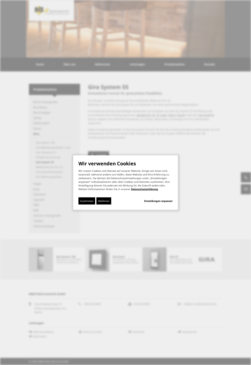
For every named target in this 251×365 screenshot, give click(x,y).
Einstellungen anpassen (158, 201)
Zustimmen (86, 201)
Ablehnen (103, 201)
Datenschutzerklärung (144, 189)
